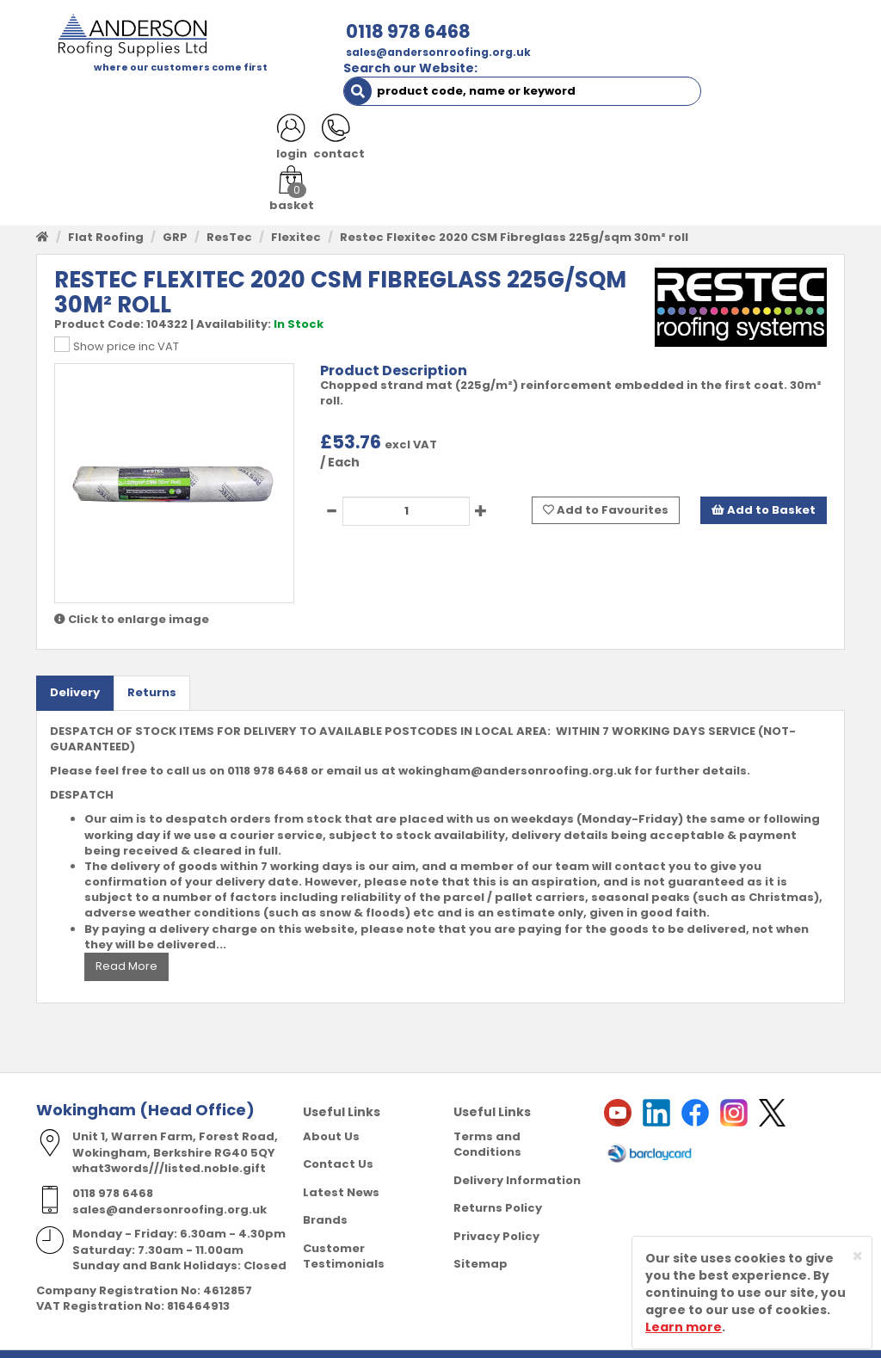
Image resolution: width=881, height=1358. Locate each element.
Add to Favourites (605, 482)
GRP (175, 209)
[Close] (857, 1256)
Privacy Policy (496, 1209)
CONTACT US (726, 94)
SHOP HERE (141, 94)
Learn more (683, 1327)
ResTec (229, 209)
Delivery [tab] (75, 665)
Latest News (341, 1165)
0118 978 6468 (261, 31)
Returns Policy (497, 1181)
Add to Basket (764, 482)
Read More (126, 939)
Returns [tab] (151, 665)
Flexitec (296, 209)
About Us (331, 1109)
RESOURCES (626, 94)
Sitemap (480, 1237)
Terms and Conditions (487, 1117)
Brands (325, 1193)
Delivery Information (517, 1153)
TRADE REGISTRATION (362, 94)
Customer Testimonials (344, 1229)
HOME (66, 94)
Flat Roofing (106, 209)
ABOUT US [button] (236, 94)
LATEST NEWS (89, 128)
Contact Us (338, 1137)
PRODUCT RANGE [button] (509, 94)
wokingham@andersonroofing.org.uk (514, 744)
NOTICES (181, 128)
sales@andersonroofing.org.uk (291, 52)
